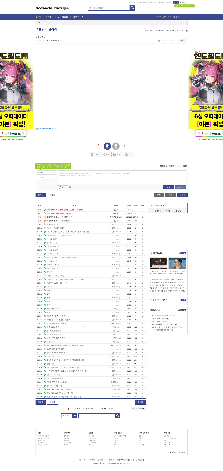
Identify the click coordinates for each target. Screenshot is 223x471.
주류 (140, 442)
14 (102, 409)
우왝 (47, 272)
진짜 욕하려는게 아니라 (160, 321)
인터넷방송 (167, 436)
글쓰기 (182, 195)
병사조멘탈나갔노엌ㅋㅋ (54, 283)
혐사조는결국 (50, 224)
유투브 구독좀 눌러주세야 (55, 323)
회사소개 (82, 460)
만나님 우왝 (50, 268)
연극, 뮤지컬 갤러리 (170, 438)
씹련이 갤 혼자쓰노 (52, 378)
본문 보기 (163, 166)
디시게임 (157, 2)
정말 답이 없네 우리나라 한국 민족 (58, 393)
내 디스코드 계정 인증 (53, 338)
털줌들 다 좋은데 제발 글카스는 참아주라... (167, 327)
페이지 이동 (138, 408)
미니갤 (138, 2)
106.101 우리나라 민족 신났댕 (56, 235)
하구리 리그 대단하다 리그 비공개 (58, 389)
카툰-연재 (167, 442)
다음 (109, 409)
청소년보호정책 (138, 460)
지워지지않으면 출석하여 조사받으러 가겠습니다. (64, 360)
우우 (47, 301)
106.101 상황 (50, 246)
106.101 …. (49, 261)
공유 (106, 154)
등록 (168, 187)
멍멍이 (141, 436)
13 (99, 409)
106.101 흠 (49, 239)
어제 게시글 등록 (167, 17)
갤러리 (38, 17)
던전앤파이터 (42, 445)
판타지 (166, 440)
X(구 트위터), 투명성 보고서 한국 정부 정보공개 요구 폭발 (168, 285)
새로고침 (184, 166)
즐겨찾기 (158, 211)
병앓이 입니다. (51, 356)
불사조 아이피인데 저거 (54, 349)
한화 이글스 (92, 438)
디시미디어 (155, 300)
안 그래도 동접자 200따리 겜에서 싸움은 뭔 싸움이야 (65, 371)
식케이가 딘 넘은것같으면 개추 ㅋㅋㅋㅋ (166, 330)
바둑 (115, 442)
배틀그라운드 (42, 440)
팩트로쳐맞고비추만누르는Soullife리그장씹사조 (63, 279)
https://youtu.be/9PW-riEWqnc (47, 129)
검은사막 (41, 442)
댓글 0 (182, 40)
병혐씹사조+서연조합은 (54, 228)
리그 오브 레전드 (43, 436)
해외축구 (91, 445)
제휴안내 (92, 460)
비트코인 (116, 438)
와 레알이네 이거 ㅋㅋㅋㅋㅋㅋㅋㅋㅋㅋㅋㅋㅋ (63, 327)
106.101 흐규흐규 (52, 254)
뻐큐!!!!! (48, 290)
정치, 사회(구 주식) (120, 436)
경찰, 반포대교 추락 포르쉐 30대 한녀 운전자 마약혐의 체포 (168, 282)
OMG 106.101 (50, 265)
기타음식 (141, 445)
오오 (47, 305)
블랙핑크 (66, 436)
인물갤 (144, 2)
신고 (128, 154)
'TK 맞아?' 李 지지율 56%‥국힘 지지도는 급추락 (167, 288)
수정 (159, 195)
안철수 (116, 440)
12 (95, 409)
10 (89, 409)
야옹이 (141, 438)
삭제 (170, 195)
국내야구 (91, 436)
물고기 (141, 440)
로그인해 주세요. (158, 206)
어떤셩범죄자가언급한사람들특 (57, 320)
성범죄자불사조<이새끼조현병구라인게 (60, 257)
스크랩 (158, 40)
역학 (115, 445)
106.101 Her (50, 250)
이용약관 (111, 460)
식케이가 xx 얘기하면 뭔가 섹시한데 (164, 324)
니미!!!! (48, 287)
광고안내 (101, 460)
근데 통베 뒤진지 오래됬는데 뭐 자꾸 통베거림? (63, 345)
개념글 (52, 195)
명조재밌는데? (51, 331)
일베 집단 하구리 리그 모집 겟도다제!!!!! (60, 367)
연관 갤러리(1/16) (157, 31)
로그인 (176, 2)
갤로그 (150, 2)
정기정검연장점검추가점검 (55, 316)
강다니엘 (66, 440)
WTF (47, 298)
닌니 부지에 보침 (52, 375)
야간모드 (184, 2)
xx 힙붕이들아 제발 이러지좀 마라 (163, 316)
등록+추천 (180, 187)
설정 (146, 31)
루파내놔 (48, 342)
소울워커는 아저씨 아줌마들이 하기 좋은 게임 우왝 (64, 397)
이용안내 (180, 31)
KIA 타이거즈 (93, 440)
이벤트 (163, 2)
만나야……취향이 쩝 (53, 386)
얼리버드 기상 (50, 243)
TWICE (66, 445)
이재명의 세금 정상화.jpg (160, 318)
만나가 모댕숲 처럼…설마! (55, 382)
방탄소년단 (67, 442)
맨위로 (182, 452)
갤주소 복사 (170, 31)
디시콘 (169, 2)
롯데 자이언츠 (93, 442)
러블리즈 (66, 438)
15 (105, 409)
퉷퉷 (47, 294)
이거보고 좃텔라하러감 (54, 334)
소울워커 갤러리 (46, 29)
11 (92, 409)
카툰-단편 (167, 445)
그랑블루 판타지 (43, 438)
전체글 (41, 195)
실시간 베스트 (156, 253)
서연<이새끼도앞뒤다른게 (55, 276)
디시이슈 (165, 300)
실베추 (95, 154)
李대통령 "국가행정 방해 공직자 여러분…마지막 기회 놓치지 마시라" (168, 291)
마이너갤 (132, 2)
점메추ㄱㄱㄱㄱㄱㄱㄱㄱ (54, 353)
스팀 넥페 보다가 (51, 309)
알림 (178, 211)
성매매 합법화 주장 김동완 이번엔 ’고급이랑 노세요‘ (168, 279)
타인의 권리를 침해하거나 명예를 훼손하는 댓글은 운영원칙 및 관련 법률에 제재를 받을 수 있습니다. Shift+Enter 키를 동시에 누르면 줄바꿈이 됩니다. (94, 174)
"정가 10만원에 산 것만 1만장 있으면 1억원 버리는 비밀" (66, 232)
